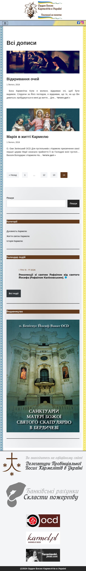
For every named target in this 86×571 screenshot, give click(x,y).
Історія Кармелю (15, 241)
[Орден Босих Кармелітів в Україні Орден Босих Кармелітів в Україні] (43, 10)
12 (44, 175)
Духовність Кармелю (17, 231)
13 (54, 175)
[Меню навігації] (5, 23)
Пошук (73, 203)
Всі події (13, 293)
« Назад (13, 175)
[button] (43, 376)
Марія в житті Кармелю (27, 137)
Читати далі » (63, 97)
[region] (43, 376)
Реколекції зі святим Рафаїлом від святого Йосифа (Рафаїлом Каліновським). (49, 276)
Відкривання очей (23, 79)
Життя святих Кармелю (18, 236)
